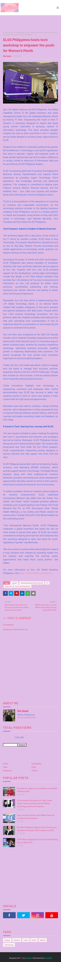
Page (5, 767)
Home (5, 32)
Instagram (7, 770)
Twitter (34, 770)
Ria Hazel (7, 56)
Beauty (7, 940)
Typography (36, 763)
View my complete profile (26, 717)
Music (34, 940)
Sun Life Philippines (16, 32)
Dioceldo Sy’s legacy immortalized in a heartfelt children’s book (37, 790)
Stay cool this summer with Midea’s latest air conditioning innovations (36, 816)
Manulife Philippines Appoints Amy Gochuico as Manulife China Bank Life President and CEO (37, 829)
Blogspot (28, 958)
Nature (42, 940)
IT (47, 583)
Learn (26, 940)
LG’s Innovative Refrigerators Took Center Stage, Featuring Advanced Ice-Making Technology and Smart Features (34, 803)
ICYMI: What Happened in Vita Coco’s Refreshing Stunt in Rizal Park (37, 841)
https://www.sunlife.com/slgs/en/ (35, 573)
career (14, 583)
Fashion (17, 940)
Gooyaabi (48, 958)
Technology (9, 945)
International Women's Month (32, 583)
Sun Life (8, 586)
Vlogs (33, 767)
